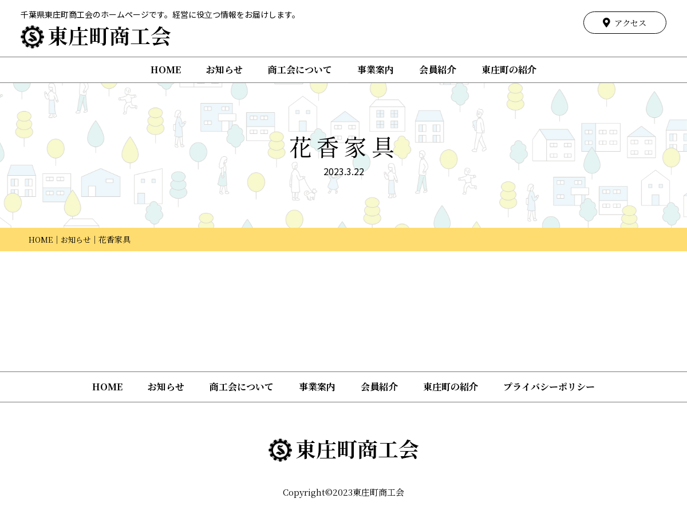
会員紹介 (437, 69)
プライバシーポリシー (549, 386)
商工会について (300, 69)
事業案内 (375, 69)
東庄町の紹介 (508, 69)
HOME (166, 69)
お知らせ (224, 69)
